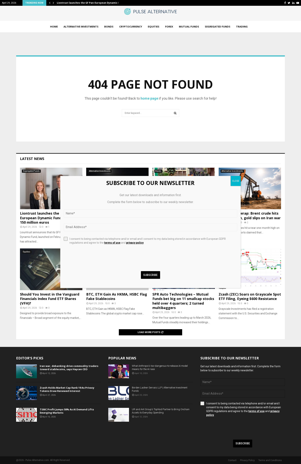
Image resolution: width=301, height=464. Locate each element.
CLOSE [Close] (235, 181)
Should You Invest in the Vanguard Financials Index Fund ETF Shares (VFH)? (49, 299)
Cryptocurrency (130, 26)
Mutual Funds (189, 26)
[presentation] (229, 428)
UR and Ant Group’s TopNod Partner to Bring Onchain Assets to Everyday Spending (160, 411)
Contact (232, 460)
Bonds (108, 26)
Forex (169, 26)
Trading (242, 26)
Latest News (32, 158)
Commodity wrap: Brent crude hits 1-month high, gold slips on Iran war (250, 215)
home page (149, 98)
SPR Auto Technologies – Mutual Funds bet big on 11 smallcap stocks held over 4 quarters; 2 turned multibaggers (183, 301)
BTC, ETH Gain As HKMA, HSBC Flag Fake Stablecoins (116, 296)
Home (54, 26)
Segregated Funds (217, 26)
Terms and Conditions (270, 460)
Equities (153, 26)
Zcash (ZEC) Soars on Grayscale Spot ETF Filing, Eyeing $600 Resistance (250, 296)
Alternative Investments (81, 26)
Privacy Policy (247, 460)
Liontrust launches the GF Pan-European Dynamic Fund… (91, 2)
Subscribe (243, 443)
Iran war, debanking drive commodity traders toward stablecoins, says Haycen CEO (69, 367)
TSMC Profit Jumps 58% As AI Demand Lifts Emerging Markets (67, 411)
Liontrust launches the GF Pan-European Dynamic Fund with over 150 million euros (49, 218)
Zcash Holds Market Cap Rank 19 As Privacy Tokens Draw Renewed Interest (67, 389)
